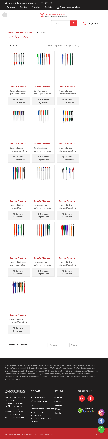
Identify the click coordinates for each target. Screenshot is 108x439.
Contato (48, 7)
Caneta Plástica (17, 86)
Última (74, 345)
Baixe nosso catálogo (70, 7)
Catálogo (58, 405)
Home (10, 33)
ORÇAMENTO (94, 23)
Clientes (23, 7)
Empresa (11, 7)
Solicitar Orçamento (19, 101)
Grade (13, 45)
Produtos (36, 7)
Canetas (28, 33)
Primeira (53, 345)
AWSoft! (98, 435)
